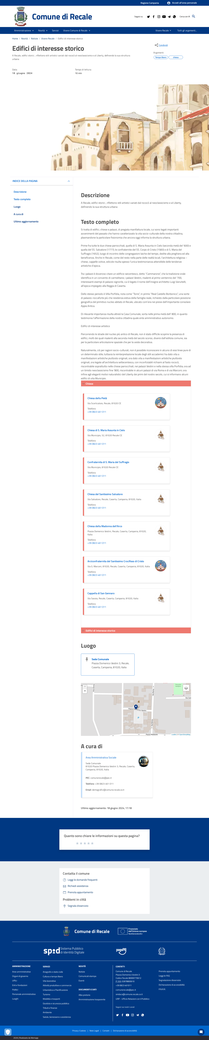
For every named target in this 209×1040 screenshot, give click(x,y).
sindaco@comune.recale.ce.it (129, 994)
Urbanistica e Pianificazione (55, 990)
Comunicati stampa (87, 976)
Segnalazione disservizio (170, 980)
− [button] (85, 691)
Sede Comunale (100, 659)
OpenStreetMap (184, 734)
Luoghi (15, 998)
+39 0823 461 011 (97, 411)
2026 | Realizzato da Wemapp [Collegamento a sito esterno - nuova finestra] (25, 1037)
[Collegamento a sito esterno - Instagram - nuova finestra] (158, 16)
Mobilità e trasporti (51, 998)
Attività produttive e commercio (57, 985)
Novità (24, 38)
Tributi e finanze (50, 1008)
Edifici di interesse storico (70, 38)
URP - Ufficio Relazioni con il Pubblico (132, 998)
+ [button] (85, 687)
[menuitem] (161, 30)
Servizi (46, 966)
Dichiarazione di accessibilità (172, 984)
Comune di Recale (62, 16)
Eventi (81, 980)
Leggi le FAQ (164, 975)
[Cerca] (193, 16)
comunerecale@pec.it (126, 989)
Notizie (34, 38)
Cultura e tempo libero (53, 976)
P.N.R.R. (162, 989)
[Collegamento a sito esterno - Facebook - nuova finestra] (153, 16)
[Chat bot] (201, 1032)
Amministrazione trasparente (92, 999)
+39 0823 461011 (124, 985)
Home (15, 38)
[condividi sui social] (161, 45)
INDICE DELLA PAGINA (25, 181)
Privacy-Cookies (79, 1030)
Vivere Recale (47, 38)
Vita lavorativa (49, 981)
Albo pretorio (84, 995)
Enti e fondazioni (19, 985)
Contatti (120, 966)
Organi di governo (20, 976)
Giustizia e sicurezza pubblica (56, 1003)
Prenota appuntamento (169, 971)
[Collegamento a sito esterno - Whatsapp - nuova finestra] (174, 16)
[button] (182, 3)
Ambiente (47, 1012)
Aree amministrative (21, 971)
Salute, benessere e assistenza (57, 1017)
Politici (15, 989)
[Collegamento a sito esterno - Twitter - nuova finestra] (148, 16)
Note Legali (94, 1030)
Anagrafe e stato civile (53, 971)
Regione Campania (150, 3)
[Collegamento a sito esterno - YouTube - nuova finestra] (164, 16)
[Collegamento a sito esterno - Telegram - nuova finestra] (169, 16)
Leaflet (173, 734)
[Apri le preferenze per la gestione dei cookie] (7, 1032)
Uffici (14, 980)
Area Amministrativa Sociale (101, 757)
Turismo (46, 994)
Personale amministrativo (24, 994)
